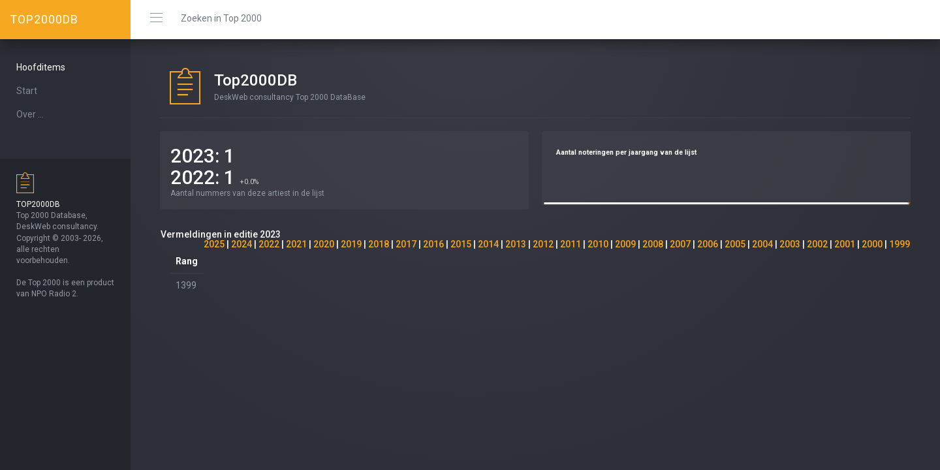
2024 (241, 244)
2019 (351, 244)
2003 (789, 244)
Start (26, 91)
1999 (899, 244)
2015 (460, 244)
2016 (433, 244)
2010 (598, 244)
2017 (406, 244)
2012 (543, 244)
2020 (323, 244)
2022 (268, 244)
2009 (625, 244)
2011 (570, 244)
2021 (296, 244)
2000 (872, 244)
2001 (844, 244)
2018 (378, 244)
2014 (488, 244)
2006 (707, 244)
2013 (515, 244)
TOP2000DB (44, 19)
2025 (214, 244)
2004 (762, 244)
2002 (817, 244)
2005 (735, 244)
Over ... (30, 114)
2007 (680, 244)
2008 (652, 244)
